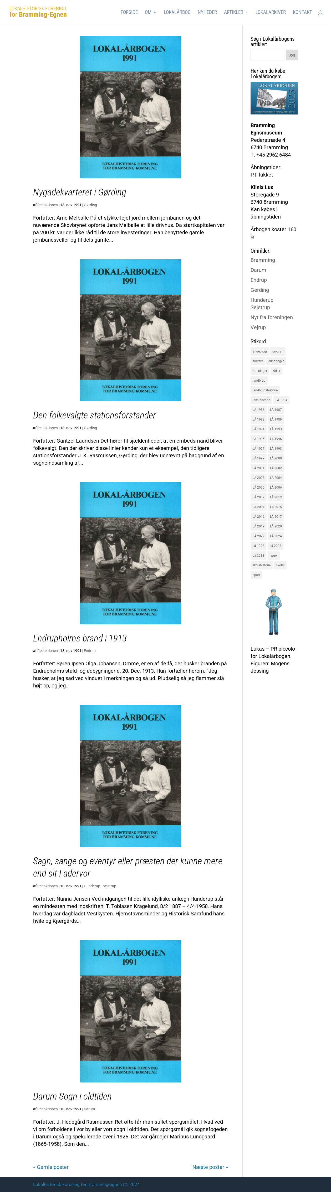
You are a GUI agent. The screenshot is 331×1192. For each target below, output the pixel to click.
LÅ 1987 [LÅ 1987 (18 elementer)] (276, 410)
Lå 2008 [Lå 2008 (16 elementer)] (275, 546)
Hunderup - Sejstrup (100, 886)
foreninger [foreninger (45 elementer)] (260, 371)
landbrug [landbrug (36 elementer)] (259, 380)
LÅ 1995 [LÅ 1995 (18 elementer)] (258, 439)
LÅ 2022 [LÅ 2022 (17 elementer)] (258, 536)
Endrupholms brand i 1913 (80, 638)
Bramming (263, 260)
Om (148, 13)
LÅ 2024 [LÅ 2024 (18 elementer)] (276, 536)
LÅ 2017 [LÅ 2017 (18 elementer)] (276, 517)
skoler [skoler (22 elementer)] (280, 565)
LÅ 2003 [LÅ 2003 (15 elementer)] (258, 478)
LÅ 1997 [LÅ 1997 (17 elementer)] (258, 448)
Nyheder (207, 13)
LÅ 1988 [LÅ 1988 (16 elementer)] (258, 419)
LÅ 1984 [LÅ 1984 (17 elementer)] (281, 400)
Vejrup (258, 327)
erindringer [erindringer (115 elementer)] (276, 361)
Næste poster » (210, 1167)
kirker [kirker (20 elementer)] (276, 371)
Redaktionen (47, 205)
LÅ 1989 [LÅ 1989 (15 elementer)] (276, 419)
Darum (89, 1109)
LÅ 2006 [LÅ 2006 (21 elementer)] (276, 487)
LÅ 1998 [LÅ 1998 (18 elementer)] (276, 448)
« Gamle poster (51, 1167)
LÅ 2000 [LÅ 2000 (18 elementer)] (276, 458)
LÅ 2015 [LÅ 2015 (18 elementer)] (276, 507)
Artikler (233, 13)
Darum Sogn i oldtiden (72, 1096)
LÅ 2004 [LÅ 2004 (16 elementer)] (276, 478)
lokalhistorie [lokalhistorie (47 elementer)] (261, 400)
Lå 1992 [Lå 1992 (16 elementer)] (258, 546)
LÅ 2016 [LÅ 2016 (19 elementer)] (258, 517)
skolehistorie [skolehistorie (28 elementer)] (262, 565)
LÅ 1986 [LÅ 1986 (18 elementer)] (258, 410)
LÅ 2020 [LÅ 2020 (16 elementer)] (276, 526)
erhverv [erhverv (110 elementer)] (258, 361)
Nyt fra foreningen (272, 317)
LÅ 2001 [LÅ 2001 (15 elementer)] (258, 468)
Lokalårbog (177, 13)
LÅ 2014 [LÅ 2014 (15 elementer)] (258, 507)
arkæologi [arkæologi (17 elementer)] (260, 351)
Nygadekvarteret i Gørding (79, 192)
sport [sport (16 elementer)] (256, 575)
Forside (129, 13)
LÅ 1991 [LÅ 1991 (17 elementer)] (258, 429)
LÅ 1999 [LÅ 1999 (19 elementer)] (258, 458)
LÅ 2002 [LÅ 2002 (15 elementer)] (276, 468)
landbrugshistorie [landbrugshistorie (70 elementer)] (265, 390)
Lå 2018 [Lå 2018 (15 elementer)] (258, 555)
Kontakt (302, 13)
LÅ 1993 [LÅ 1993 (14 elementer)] (276, 429)
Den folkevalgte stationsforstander (94, 415)
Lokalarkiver (271, 13)
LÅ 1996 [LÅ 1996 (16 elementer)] (276, 439)
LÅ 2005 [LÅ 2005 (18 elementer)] (258, 487)
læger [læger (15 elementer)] (274, 555)
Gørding (90, 205)
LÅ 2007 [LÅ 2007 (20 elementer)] (258, 497)
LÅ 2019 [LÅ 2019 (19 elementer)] (258, 526)
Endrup (90, 651)
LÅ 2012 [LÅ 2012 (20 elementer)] (276, 497)
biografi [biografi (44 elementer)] (277, 351)
